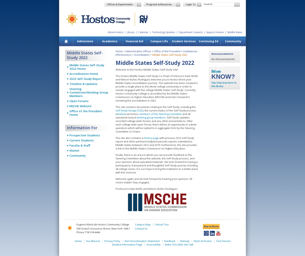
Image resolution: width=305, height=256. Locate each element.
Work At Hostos (203, 241)
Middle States (234, 32)
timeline (121, 114)
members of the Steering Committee (160, 114)
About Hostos (115, 32)
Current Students (81, 140)
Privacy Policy (112, 241)
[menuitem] (66, 41)
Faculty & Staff (79, 145)
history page (151, 138)
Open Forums (79, 101)
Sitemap (184, 241)
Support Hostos (215, 32)
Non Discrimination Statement (142, 241)
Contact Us (141, 228)
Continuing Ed (208, 41)
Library (131, 32)
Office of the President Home (85, 112)
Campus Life (159, 41)
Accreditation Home (83, 73)
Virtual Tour (162, 224)
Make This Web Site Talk (179, 244)
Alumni (74, 150)
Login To (194, 4)
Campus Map (143, 224)
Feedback (169, 241)
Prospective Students (84, 135)
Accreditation (142, 54)
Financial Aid (134, 41)
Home (119, 51)
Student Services (184, 41)
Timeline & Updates (83, 84)
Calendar (143, 32)
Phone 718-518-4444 (88, 232)
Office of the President (167, 51)
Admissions (85, 41)
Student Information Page (127, 244)
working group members (151, 117)
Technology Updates (163, 32)
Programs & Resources (163, 4)
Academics (109, 41)
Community (233, 41)
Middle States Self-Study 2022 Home (86, 66)
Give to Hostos (211, 226)
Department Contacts (190, 32)
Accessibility (153, 244)
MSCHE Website (80, 106)
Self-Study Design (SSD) (129, 110)
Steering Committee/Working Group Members (88, 92)
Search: (208, 4)
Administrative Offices (138, 51)
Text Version (223, 241)
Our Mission (93, 241)
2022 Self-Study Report (85, 78)
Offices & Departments (124, 4)
